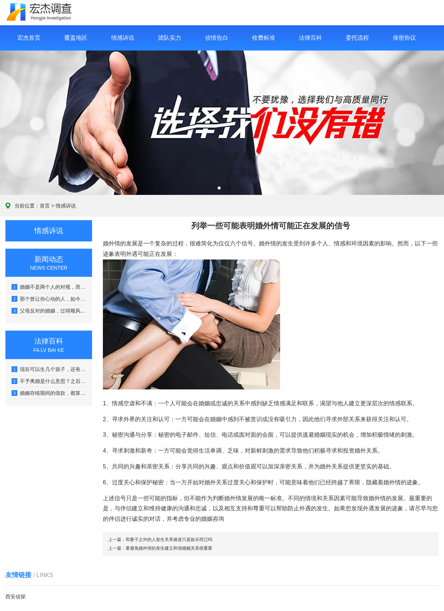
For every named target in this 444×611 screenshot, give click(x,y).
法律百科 (310, 38)
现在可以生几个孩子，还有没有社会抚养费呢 (49, 369)
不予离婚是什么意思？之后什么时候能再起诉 (49, 381)
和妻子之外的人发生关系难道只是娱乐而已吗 (169, 539)
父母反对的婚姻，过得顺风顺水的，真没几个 (49, 311)
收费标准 (263, 38)
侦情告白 (216, 38)
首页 (45, 206)
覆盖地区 (75, 38)
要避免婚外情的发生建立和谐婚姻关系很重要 (169, 548)
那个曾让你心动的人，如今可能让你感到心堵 (49, 299)
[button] (219, 188)
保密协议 (404, 38)
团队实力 (169, 38)
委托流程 (357, 38)
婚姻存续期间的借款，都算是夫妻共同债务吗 (49, 393)
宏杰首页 (28, 38)
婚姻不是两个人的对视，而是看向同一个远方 (49, 287)
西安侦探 (15, 596)
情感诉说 (122, 38)
